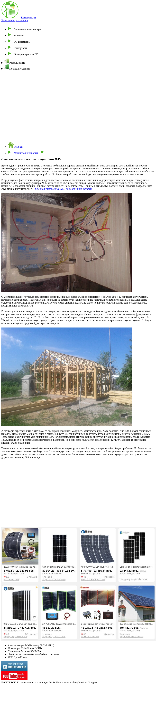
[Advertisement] (59, 104)
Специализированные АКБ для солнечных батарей (63, 188)
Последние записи (17, 67)
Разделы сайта (14, 61)
